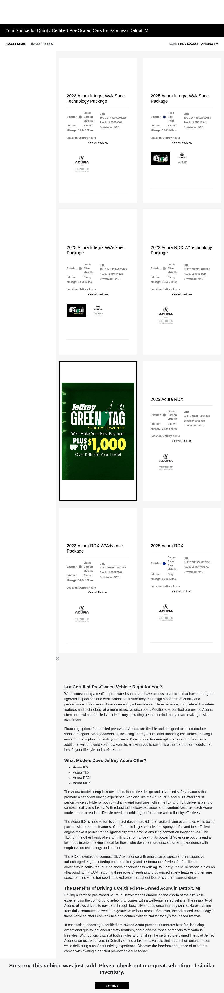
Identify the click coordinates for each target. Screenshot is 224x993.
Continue (112, 985)
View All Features (98, 142)
